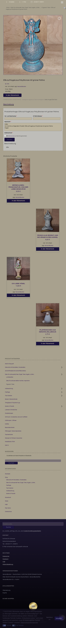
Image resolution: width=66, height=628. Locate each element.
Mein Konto (8, 508)
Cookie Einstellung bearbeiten (32, 531)
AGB (6, 504)
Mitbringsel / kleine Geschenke (13, 431)
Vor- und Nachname (10, 116)
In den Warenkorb (12, 95)
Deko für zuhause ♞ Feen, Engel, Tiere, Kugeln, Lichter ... (20, 374)
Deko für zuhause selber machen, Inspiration (18, 380)
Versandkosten (21, 86)
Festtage (7, 392)
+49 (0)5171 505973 (37, 2)
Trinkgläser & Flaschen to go (12, 402)
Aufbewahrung (9, 388)
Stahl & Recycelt (9, 363)
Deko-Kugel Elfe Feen (51, 99)
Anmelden (9, 2)
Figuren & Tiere (32, 99)
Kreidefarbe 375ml (10, 441)
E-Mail (22, 2)
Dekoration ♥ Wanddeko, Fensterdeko (15, 367)
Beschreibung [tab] (8, 104)
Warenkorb (8, 497)
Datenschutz (8, 133)
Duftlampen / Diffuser (10, 420)
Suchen (11, 463)
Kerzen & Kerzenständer (11, 399)
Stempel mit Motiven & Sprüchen (13, 438)
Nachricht (7, 121)
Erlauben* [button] (59, 618)
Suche (8, 527)
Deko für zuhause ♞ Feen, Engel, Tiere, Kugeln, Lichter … (21, 482)
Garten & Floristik (9, 406)
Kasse (6, 501)
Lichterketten (9, 377)
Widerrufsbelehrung (8, 564)
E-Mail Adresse (37, 116)
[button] (59, 18)
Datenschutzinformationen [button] (29, 622)
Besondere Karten (9, 427)
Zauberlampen (9, 413)
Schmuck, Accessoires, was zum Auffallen (16, 417)
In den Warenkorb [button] (18, 201)
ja (5, 136)
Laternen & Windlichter (11, 409)
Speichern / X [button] (49, 618)
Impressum (5, 559)
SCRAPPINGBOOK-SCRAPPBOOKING (15, 370)
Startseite (7, 474)
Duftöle (7, 424)
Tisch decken (8, 395)
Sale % (7, 445)
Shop (6, 477)
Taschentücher (9, 434)
